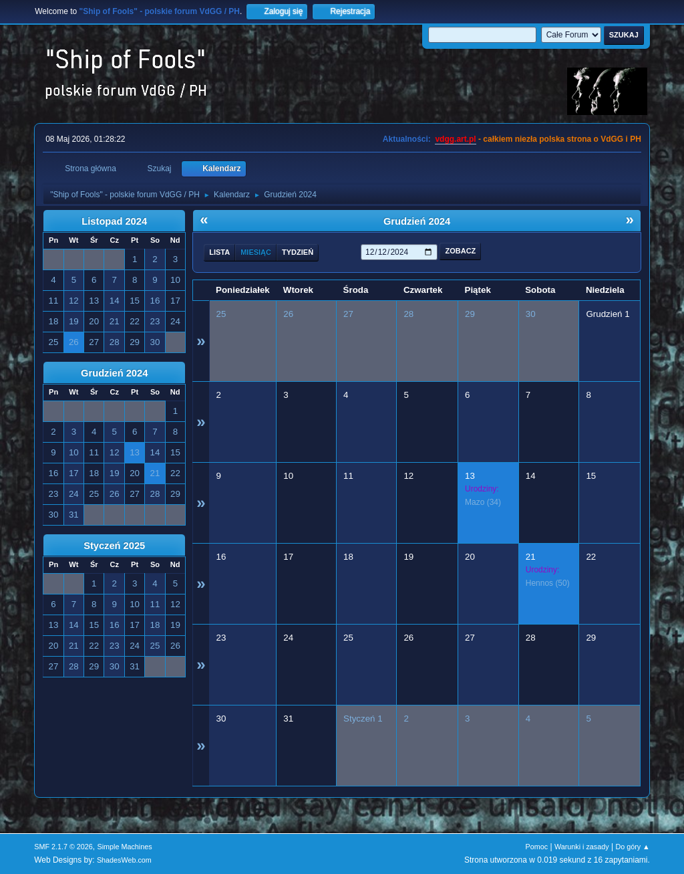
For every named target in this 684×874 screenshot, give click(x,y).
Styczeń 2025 (114, 545)
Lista (219, 252)
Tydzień (297, 252)
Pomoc (537, 847)
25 (221, 314)
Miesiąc (255, 252)
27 (348, 314)
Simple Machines (125, 847)
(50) (548, 583)
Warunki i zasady (581, 847)
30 (531, 314)
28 (408, 314)
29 (470, 314)
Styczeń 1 (363, 719)
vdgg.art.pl (455, 139)
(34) (483, 502)
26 (288, 314)
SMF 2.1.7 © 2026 (63, 847)
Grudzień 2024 (114, 373)
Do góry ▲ (632, 847)
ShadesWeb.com (124, 860)
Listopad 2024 (114, 221)
